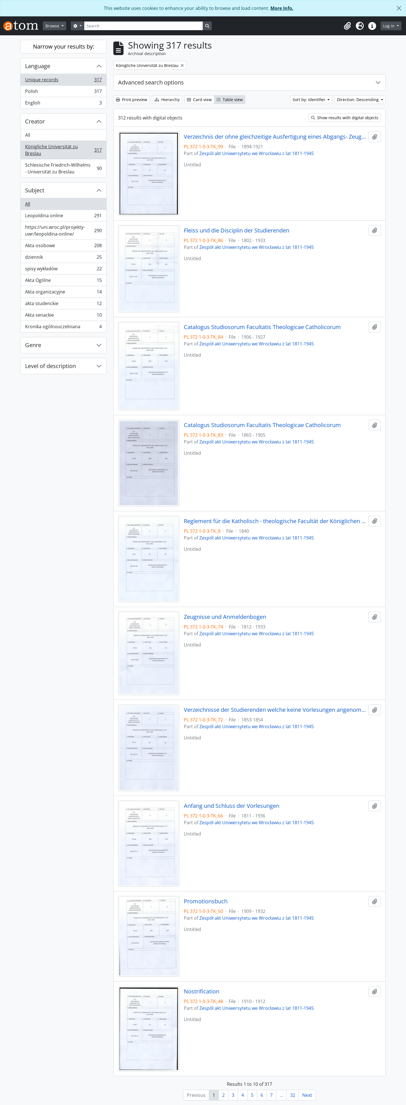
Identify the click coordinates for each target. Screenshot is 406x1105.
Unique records (63, 81)
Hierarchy (167, 99)
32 (292, 1095)
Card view (199, 99)
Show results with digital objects (344, 117)
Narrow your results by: (63, 46)
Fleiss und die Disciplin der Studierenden (236, 230)
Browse (52, 26)
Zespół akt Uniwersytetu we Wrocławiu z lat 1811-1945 (256, 153)
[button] (347, 26)
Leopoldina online (63, 216)
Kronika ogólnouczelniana (63, 327)
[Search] (143, 25)
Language (37, 66)
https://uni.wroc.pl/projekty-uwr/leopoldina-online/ (63, 230)
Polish (63, 92)
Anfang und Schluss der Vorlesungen (231, 805)
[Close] (399, 8)
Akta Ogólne (63, 281)
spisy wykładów (63, 270)
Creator (35, 121)
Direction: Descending (358, 99)
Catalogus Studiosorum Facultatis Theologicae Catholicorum (262, 327)
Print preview (131, 99)
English (63, 103)
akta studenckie (63, 304)
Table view (230, 99)
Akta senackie (63, 316)
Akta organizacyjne (63, 293)
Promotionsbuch (206, 901)
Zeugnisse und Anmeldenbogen (225, 617)
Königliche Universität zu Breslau (63, 149)
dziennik (63, 258)
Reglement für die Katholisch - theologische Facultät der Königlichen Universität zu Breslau (275, 521)
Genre (33, 345)
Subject (34, 190)
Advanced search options (151, 82)
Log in (389, 26)
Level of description (50, 366)
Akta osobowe (63, 246)
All (27, 135)
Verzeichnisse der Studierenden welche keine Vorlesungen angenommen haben (275, 709)
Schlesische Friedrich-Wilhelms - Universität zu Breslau (63, 168)
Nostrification (201, 991)
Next (307, 1095)
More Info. (282, 8)
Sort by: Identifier (309, 99)
